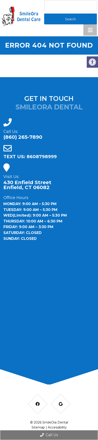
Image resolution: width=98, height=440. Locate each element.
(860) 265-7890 (22, 137)
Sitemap (38, 427)
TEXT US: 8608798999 (30, 156)
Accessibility (57, 427)
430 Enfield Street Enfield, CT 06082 (27, 185)
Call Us (49, 435)
